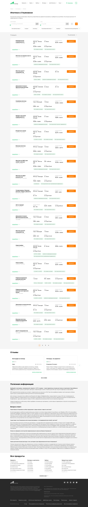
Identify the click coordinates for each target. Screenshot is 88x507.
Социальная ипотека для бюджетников (72, 28)
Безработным (64, 471)
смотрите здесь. (37, 490)
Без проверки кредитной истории (17, 470)
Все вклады (56, 500)
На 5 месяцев (30, 468)
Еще (60, 3)
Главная (11, 8)
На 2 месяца (30, 463)
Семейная (58, 28)
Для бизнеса (53, 3)
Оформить (71, 205)
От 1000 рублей (48, 465)
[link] (65, 482)
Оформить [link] (71, 41)
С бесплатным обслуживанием (68, 463)
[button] (69, 3)
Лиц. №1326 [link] (23, 43)
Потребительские (14, 462)
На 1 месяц (29, 462)
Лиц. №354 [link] (23, 102)
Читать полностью (37, 372)
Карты (31, 3)
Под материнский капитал (47, 28)
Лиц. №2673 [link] (21, 163)
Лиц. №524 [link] (20, 206)
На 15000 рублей (48, 470)
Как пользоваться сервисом (71, 504)
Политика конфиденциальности (54, 504)
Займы (38, 3)
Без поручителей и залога (15, 468)
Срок (41, 21)
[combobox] (72, 35)
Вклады (44, 3)
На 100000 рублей (49, 462)
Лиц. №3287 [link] (18, 219)
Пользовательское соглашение (36, 504)
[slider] (24, 25)
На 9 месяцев (30, 471)
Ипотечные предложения (35, 500)
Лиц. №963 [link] (23, 118)
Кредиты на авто (23, 500)
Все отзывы (44, 377)
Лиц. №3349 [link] (24, 178)
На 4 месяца (30, 466)
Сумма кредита (13, 21)
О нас (25, 504)
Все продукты (18, 8)
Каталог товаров (73, 500)
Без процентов (65, 468)
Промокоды (64, 500)
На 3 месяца (30, 465)
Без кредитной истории (15, 465)
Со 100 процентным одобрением (17, 463)
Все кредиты (13, 500)
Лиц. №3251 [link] (22, 192)
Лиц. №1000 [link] (22, 147)
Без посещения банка (66, 466)
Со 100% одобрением (49, 466)
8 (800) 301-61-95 (47, 491)
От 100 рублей (48, 468)
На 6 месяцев (30, 470)
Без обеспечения (14, 466)
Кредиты (25, 3)
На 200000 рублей (49, 471)
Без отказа (64, 465)
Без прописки (13, 471)
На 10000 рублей (48, 463)
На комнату (35, 28)
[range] (24, 24)
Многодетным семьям (16, 28)
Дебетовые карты (47, 500)
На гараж (27, 28)
